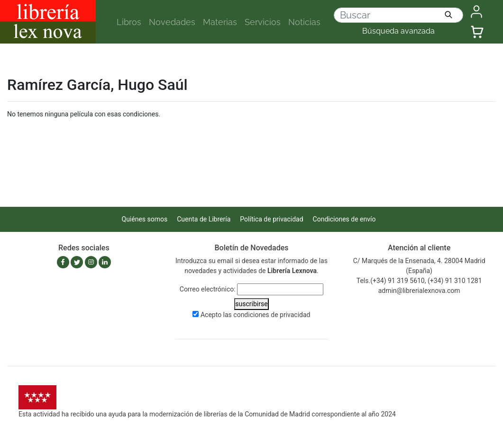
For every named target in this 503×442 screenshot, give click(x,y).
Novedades (172, 22)
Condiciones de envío (344, 219)
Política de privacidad (271, 219)
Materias (220, 22)
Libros (129, 22)
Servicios (263, 22)
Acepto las (256, 314)
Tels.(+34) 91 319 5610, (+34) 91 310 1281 (419, 280)
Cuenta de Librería (203, 219)
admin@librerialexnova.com (419, 290)
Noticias (304, 22)
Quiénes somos (145, 219)
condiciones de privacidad (271, 314)
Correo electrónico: (208, 289)
